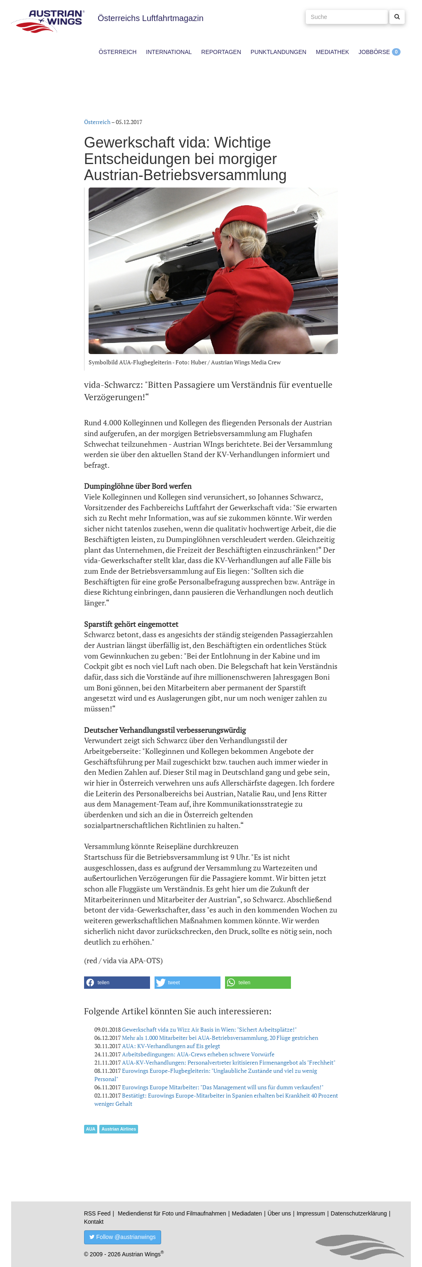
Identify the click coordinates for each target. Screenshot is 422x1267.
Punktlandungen (278, 52)
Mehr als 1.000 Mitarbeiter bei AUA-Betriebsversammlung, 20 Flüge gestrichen (220, 1038)
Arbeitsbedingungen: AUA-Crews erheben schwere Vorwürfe (198, 1054)
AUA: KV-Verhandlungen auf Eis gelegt (171, 1046)
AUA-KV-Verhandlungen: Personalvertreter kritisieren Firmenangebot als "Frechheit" (228, 1062)
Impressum (311, 1213)
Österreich (118, 52)
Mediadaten (247, 1213)
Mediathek (332, 52)
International (169, 52)
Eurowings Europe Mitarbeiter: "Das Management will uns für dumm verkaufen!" (223, 1087)
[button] (117, 982)
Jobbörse (374, 52)
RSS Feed (97, 1213)
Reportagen (221, 52)
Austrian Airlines (118, 1128)
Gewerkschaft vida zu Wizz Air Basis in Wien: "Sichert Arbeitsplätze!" (209, 1029)
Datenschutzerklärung (359, 1213)
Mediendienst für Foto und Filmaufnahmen (172, 1213)
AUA (91, 1128)
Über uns (279, 1213)
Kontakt (93, 1221)
